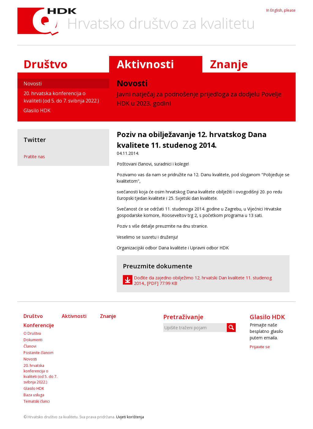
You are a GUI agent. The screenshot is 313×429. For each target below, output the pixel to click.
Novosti (33, 83)
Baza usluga (34, 394)
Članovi (30, 346)
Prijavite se (260, 346)
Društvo (46, 64)
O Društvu (32, 333)
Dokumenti (33, 339)
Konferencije (39, 325)
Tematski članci (37, 401)
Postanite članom (38, 352)
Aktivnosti (74, 316)
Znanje (229, 64)
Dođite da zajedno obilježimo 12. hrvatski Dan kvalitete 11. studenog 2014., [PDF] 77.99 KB (203, 280)
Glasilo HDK (37, 110)
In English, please (281, 10)
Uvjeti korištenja (130, 417)
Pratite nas (34, 156)
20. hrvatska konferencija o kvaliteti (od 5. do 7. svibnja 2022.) (61, 97)
